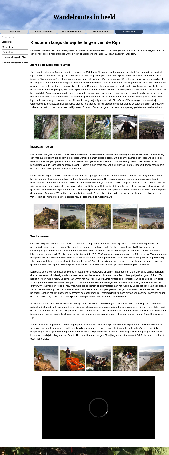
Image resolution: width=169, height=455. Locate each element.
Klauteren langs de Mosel (15, 62)
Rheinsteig (7, 52)
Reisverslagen (129, 31)
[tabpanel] (98, 74)
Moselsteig (7, 47)
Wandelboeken (100, 31)
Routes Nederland (43, 31)
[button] (46, 127)
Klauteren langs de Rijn (14, 57)
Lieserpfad (7, 42)
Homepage (14, 31)
